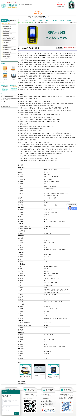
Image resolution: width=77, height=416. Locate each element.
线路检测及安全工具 (7, 51)
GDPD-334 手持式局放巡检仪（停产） (53, 376)
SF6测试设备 (6, 45)
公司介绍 (26, 20)
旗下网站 (55, 20)
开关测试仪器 (6, 35)
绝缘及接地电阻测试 (7, 40)
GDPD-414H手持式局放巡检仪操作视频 (39, 374)
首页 (20, 20)
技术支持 (48, 20)
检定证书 (5, 71)
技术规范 (13, 71)
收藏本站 (22, 4)
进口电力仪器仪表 (7, 56)
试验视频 (13, 79)
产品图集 (5, 79)
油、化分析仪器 (6, 44)
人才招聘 (62, 20)
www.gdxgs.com (6, 106)
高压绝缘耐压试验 (7, 26)
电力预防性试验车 (7, 54)
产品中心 (33, 20)
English (26, 4)
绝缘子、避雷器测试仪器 (8, 38)
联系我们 (69, 20)
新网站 (30, 4)
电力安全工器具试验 (7, 28)
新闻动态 (40, 20)
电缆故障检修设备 (7, 31)
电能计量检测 (6, 42)
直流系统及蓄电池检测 (7, 47)
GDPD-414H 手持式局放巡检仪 (25, 376)
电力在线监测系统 (7, 52)
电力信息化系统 (6, 58)
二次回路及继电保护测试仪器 (9, 37)
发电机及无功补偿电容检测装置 (9, 49)
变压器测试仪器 (6, 30)
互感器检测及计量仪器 (7, 33)
